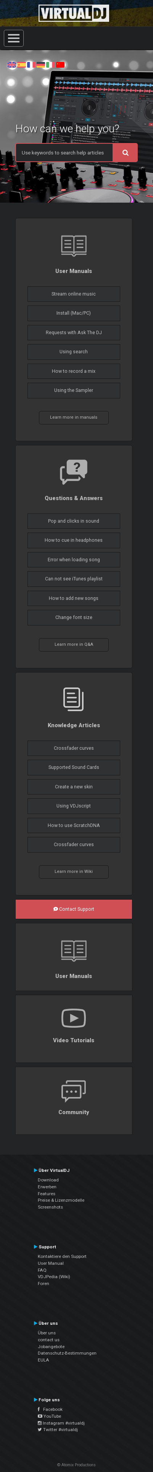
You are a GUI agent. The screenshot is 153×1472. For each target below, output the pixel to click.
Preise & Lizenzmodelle (61, 1200)
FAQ (42, 1270)
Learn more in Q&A (74, 644)
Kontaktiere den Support (62, 1256)
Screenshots (50, 1207)
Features (46, 1193)
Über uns (47, 1333)
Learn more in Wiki (74, 871)
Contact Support (73, 909)
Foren (43, 1283)
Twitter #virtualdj (58, 1429)
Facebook (50, 1409)
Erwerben (47, 1186)
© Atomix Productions (76, 1464)
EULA (43, 1360)
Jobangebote (51, 1346)
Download (48, 1180)
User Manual (51, 1263)
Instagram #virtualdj (61, 1423)
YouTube (49, 1416)
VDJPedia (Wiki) (54, 1276)
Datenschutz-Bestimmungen (67, 1353)
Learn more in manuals (73, 417)
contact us (49, 1339)
